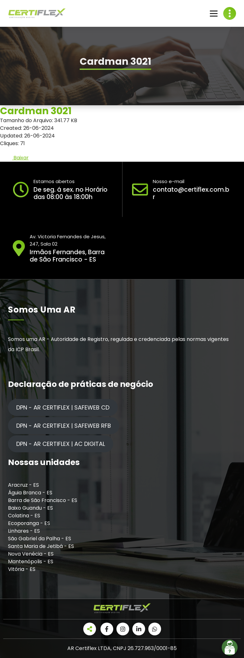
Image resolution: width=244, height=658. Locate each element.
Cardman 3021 (35, 111)
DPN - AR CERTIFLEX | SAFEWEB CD (62, 407)
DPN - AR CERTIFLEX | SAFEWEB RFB (63, 426)
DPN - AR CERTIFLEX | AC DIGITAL (60, 444)
